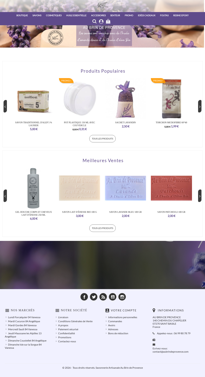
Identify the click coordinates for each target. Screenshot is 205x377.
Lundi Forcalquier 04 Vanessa (24, 317)
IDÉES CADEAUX (146, 15)
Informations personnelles (122, 317)
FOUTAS (164, 15)
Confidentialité (66, 333)
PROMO (129, 15)
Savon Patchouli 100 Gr (171, 212)
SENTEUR (115, 15)
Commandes (115, 321)
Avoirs (111, 325)
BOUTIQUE (22, 15)
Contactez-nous (67, 341)
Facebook (84, 297)
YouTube (112, 297)
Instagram (122, 297)
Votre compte (124, 310)
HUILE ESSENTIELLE (76, 15)
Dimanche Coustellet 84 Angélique (27, 340)
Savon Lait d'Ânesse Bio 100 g (79, 212)
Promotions (64, 337)
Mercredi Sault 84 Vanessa (22, 329)
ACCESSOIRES (98, 15)
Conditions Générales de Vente (75, 321)
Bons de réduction (118, 333)
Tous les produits (102, 138)
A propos (63, 325)
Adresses (113, 329)
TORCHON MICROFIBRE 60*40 (171, 122)
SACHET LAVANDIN (125, 122)
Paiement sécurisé (68, 329)
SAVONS (36, 15)
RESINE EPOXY (181, 15)
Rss (103, 297)
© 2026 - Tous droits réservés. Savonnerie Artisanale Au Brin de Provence (102, 367)
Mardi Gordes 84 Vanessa (22, 325)
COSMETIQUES (54, 15)
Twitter (93, 297)
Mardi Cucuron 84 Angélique (24, 321)
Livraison (63, 317)
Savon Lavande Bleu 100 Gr (125, 212)
